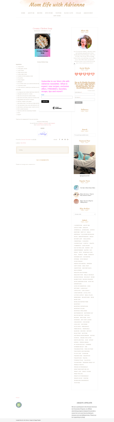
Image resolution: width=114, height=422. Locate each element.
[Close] (74, 64)
